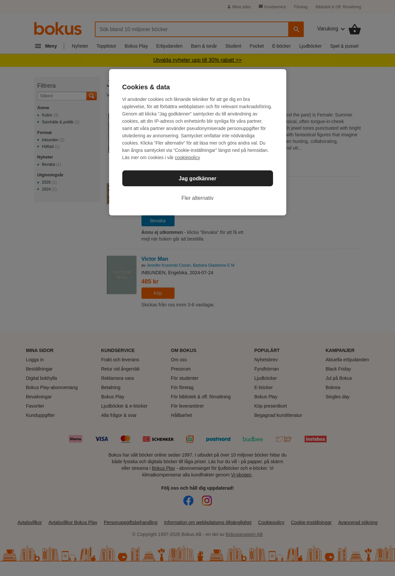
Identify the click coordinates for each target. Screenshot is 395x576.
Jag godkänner (198, 178)
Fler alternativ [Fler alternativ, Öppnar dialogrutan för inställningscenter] (197, 198)
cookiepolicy (187, 157)
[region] (197, 142)
